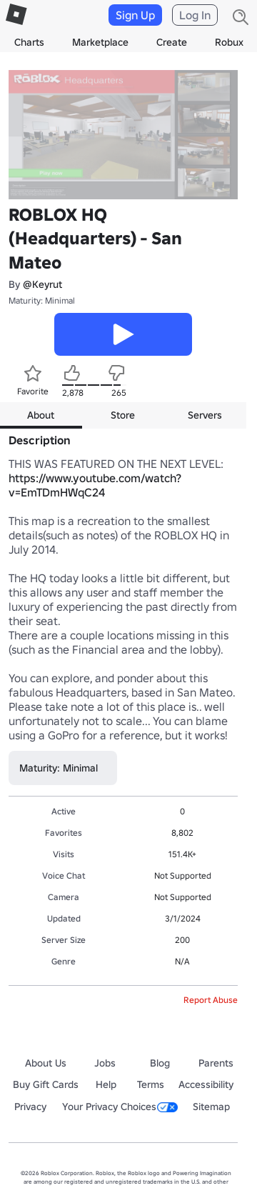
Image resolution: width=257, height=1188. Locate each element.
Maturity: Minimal (42, 300)
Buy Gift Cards (46, 1084)
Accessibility (205, 1084)
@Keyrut (42, 284)
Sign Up (135, 15)
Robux (229, 42)
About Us (45, 1063)
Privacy (30, 1106)
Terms (150, 1084)
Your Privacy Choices (120, 1106)
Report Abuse (210, 999)
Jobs (105, 1063)
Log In (195, 15)
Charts (29, 42)
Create (171, 42)
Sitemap (211, 1106)
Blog (160, 1063)
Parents (215, 1063)
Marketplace (100, 42)
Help (106, 1084)
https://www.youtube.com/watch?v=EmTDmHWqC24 (95, 485)
